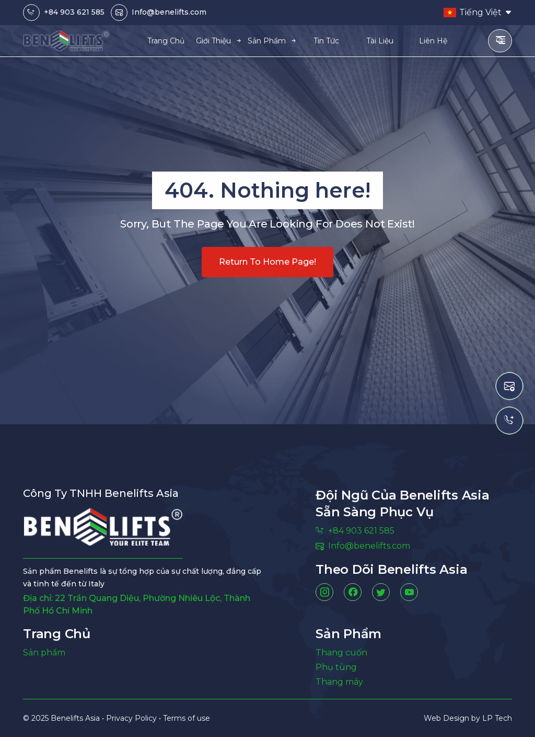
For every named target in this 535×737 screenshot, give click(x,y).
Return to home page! (267, 262)
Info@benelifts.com (169, 12)
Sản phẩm (44, 652)
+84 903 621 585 (74, 12)
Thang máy (339, 682)
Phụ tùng (336, 667)
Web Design (447, 718)
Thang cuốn (341, 652)
